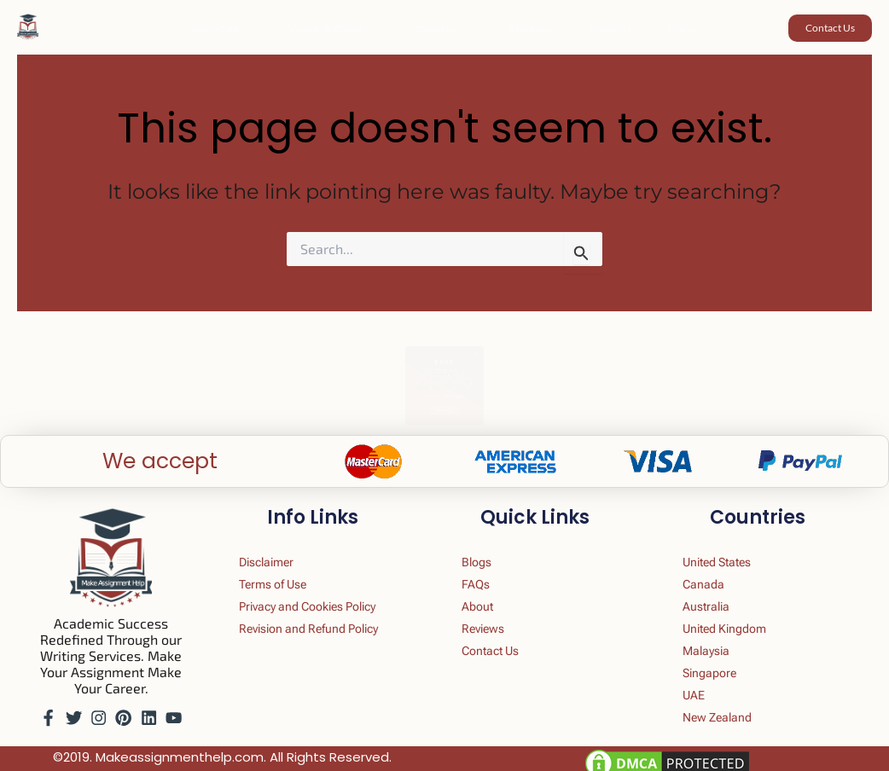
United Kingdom (742, 617)
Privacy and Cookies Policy (328, 592)
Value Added (350, 28)
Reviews (525, 28)
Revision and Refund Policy (329, 617)
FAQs (652, 28)
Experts (593, 28)
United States (734, 543)
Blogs (487, 543)
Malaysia (720, 642)
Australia (720, 592)
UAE (705, 691)
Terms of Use (288, 567)
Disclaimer (280, 543)
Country (448, 28)
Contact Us (503, 642)
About (488, 592)
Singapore (724, 666)
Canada (717, 567)
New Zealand (733, 716)
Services (252, 28)
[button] (276, 28)
